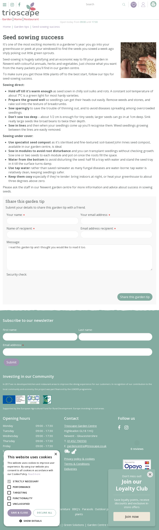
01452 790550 (77, 441)
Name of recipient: (21, 228)
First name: (10, 329)
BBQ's (76, 509)
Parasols (87, 509)
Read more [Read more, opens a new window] (34, 474)
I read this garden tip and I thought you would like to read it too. (79, 257)
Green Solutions (74, 524)
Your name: (16, 215)
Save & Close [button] (19, 512)
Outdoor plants (105, 509)
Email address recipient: (98, 228)
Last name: (85, 329)
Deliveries (70, 468)
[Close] (150, 474)
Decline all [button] (44, 512)
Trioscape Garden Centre (80, 425)
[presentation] (35, 284)
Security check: (17, 274)
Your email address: (95, 215)
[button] (31, 521)
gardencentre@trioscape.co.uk (86, 446)
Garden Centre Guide (101, 524)
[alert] (32, 488)
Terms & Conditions (77, 463)
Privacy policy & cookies (79, 458)
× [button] (55, 454)
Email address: (13, 345)
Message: (13, 242)
